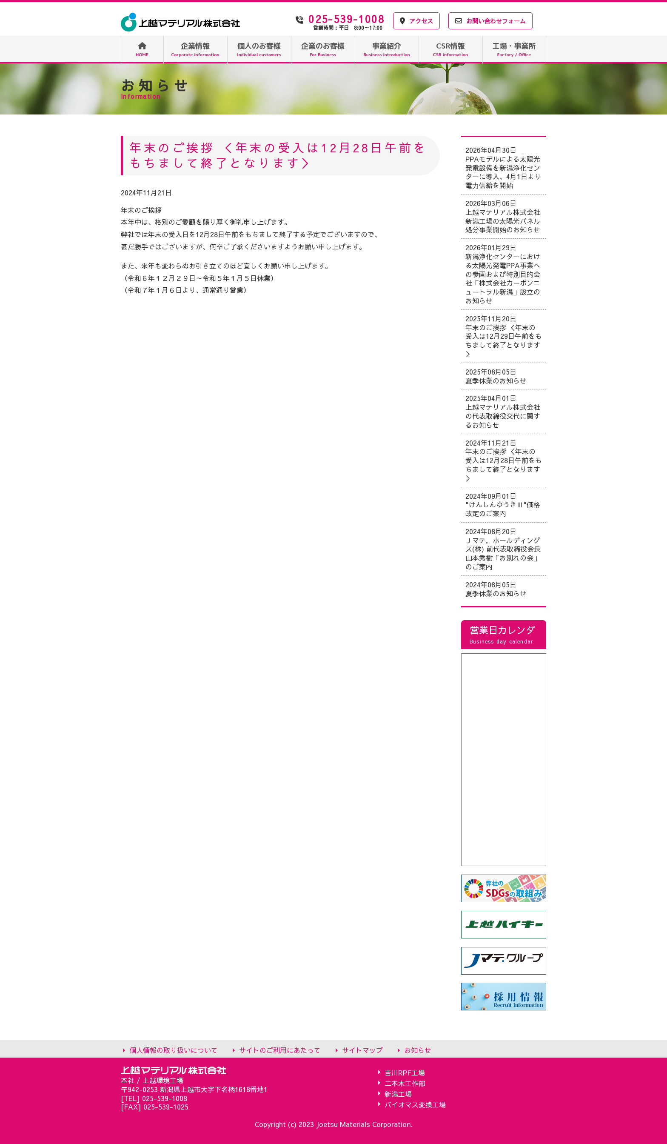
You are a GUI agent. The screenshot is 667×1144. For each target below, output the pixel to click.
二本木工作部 (405, 1082)
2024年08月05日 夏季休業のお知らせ (496, 589)
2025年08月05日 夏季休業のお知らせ (496, 376)
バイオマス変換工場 (415, 1104)
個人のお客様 (259, 49)
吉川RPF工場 (405, 1072)
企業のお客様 (323, 49)
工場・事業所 (514, 49)
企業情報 (195, 49)
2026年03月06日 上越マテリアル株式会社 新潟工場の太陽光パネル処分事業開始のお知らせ (502, 216)
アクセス (416, 21)
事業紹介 (387, 49)
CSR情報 (450, 49)
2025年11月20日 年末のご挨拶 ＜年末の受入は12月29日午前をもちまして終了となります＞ (503, 336)
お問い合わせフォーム (490, 21)
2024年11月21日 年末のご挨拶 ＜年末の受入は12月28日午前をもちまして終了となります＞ (503, 460)
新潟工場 (398, 1093)
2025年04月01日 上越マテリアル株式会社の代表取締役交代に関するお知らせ (502, 411)
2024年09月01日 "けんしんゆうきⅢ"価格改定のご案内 (502, 504)
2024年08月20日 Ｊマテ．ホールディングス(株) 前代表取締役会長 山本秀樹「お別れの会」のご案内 (503, 548)
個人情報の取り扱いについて (173, 1049)
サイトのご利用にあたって (280, 1049)
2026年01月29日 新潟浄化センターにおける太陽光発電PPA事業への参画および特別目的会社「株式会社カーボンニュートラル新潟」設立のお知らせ (502, 274)
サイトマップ (362, 1049)
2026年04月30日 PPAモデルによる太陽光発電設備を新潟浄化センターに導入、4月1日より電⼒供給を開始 (503, 167)
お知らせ (417, 1049)
